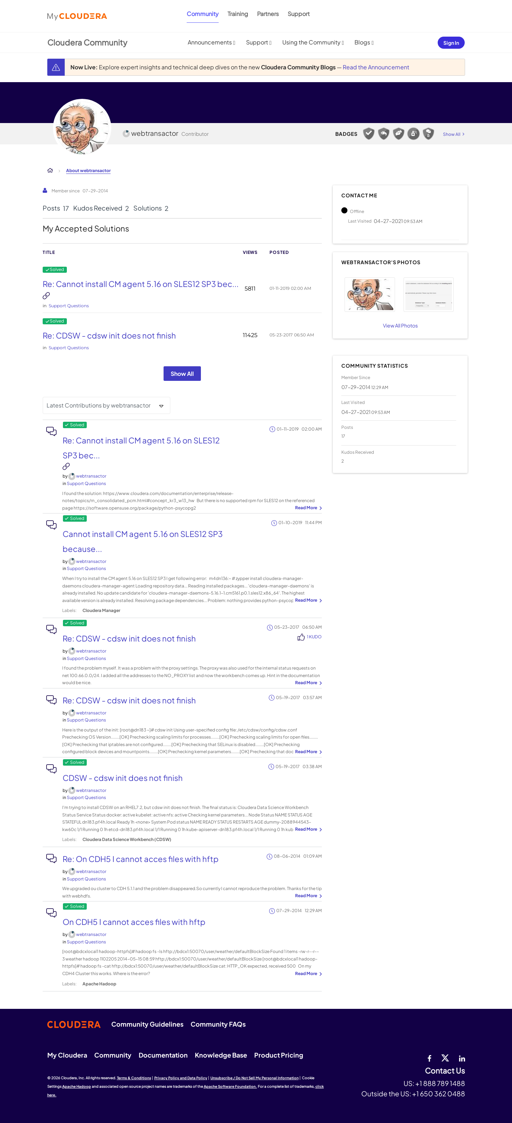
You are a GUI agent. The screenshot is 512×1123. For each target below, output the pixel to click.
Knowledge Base (221, 1055)
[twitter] (445, 1057)
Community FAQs (218, 1024)
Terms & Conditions (134, 1078)
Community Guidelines (147, 1024)
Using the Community (311, 42)
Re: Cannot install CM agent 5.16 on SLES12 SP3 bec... (141, 284)
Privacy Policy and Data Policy (180, 1078)
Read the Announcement (376, 67)
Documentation (163, 1055)
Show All (182, 373)
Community (203, 13)
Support (299, 13)
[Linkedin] (462, 1057)
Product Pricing (278, 1055)
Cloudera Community (87, 42)
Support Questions (69, 305)
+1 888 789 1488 (440, 1083)
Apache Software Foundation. (230, 1086)
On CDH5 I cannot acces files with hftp (134, 922)
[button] (369, 295)
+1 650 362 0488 (438, 1093)
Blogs (362, 42)
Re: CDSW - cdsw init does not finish (109, 335)
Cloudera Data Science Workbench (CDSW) (126, 839)
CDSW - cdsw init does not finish (123, 778)
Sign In (451, 42)
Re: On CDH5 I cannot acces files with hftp (141, 859)
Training (238, 13)
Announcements (210, 42)
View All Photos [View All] (400, 325)
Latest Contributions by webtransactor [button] (98, 405)
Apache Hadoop (99, 983)
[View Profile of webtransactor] (91, 476)
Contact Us (445, 1071)
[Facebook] (429, 1057)
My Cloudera (67, 1055)
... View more (307, 508)
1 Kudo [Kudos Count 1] (314, 636)
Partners (268, 13)
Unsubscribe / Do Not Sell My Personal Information (254, 1078)
